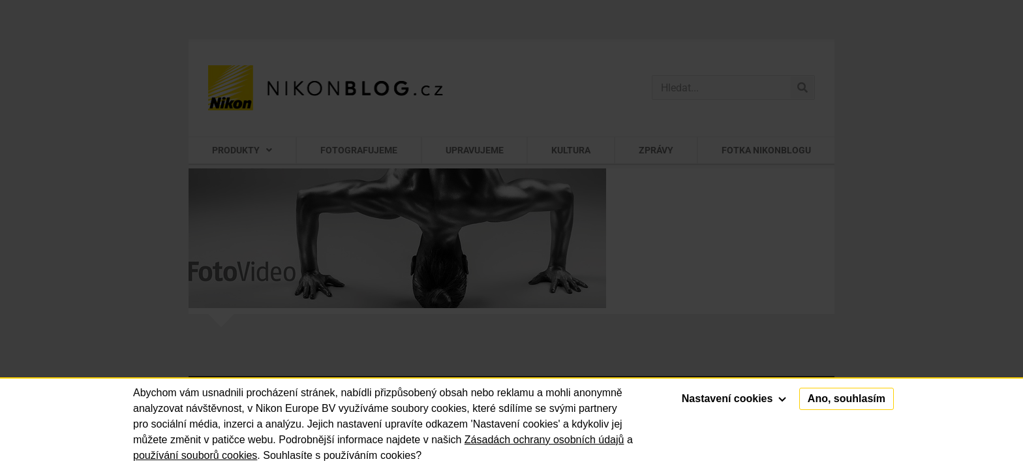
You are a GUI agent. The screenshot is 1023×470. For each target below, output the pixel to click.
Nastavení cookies (734, 398)
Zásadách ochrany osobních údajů (544, 439)
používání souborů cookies (195, 455)
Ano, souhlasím (846, 398)
